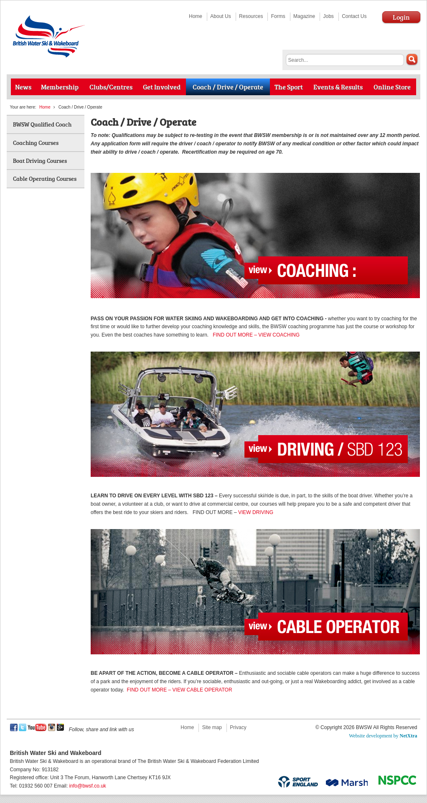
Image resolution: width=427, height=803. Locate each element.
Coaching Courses (35, 143)
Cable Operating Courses (44, 178)
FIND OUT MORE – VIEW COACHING (256, 335)
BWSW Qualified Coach (42, 124)
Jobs (328, 16)
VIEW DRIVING (255, 512)
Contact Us (354, 16)
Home (195, 16)
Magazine (304, 16)
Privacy (238, 727)
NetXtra (408, 736)
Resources (251, 16)
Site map (212, 727)
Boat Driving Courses (40, 161)
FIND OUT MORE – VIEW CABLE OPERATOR (179, 690)
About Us (220, 16)
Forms (278, 16)
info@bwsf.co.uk (87, 786)
